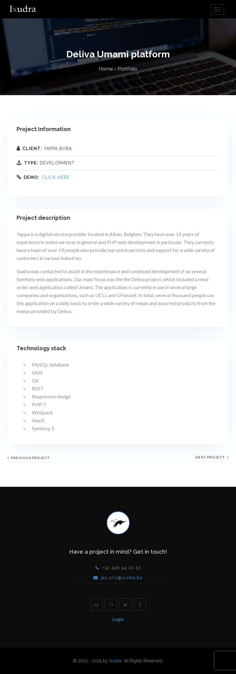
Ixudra (115, 660)
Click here (55, 177)
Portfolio (127, 69)
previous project (28, 457)
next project (212, 457)
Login (118, 619)
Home (106, 69)
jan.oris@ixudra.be (122, 577)
